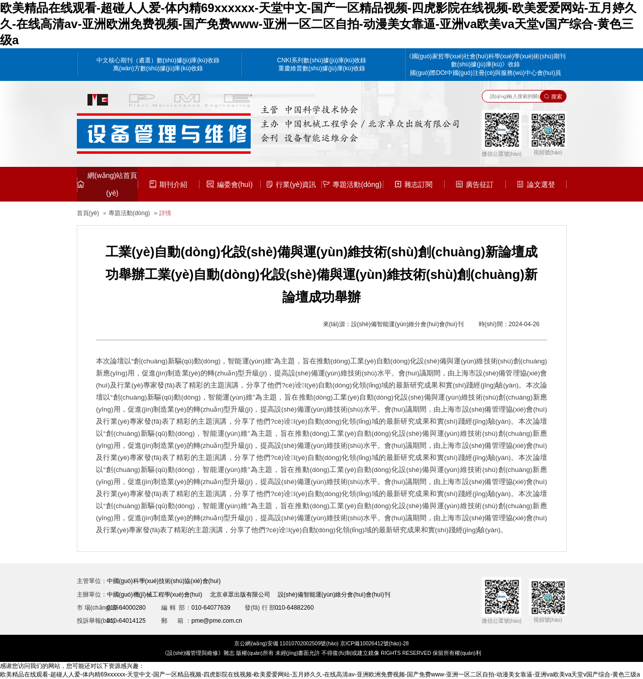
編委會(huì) (229, 184)
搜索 (553, 96)
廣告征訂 (475, 184)
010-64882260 (294, 607)
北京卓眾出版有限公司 (240, 594)
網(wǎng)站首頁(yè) (107, 184)
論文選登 (535, 184)
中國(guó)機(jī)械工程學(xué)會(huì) (154, 594)
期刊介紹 (168, 184)
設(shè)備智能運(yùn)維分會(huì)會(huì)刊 (334, 594)
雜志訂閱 (413, 184)
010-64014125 (126, 620)
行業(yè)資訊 (291, 184)
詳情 (165, 213)
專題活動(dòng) (352, 184)
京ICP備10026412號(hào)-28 (374, 643)
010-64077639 (210, 607)
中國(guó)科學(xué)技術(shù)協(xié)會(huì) (164, 581)
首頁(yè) (88, 213)
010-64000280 (126, 607)
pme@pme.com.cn (216, 620)
